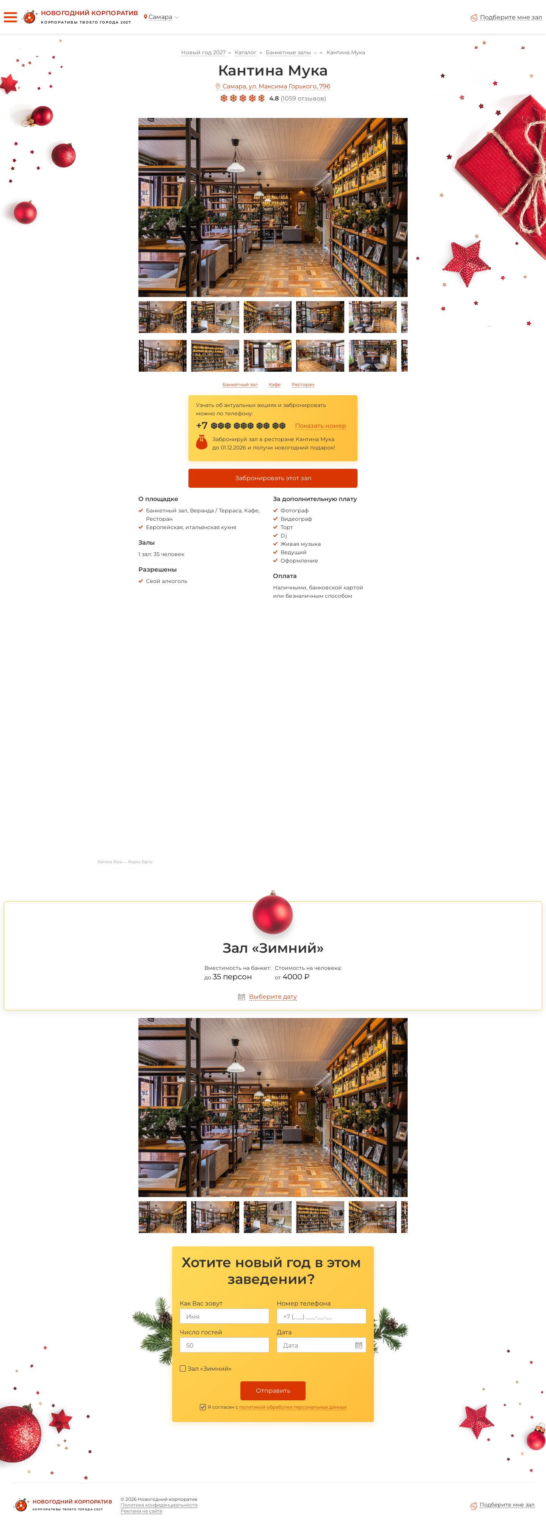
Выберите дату (273, 996)
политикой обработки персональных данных (293, 1407)
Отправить (273, 1390)
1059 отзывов (303, 98)
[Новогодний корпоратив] (79, 17)
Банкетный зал (240, 384)
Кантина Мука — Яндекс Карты (125, 862)
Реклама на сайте (141, 1511)
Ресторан (303, 384)
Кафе (275, 384)
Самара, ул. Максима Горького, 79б (277, 86)
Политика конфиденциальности (159, 1505)
